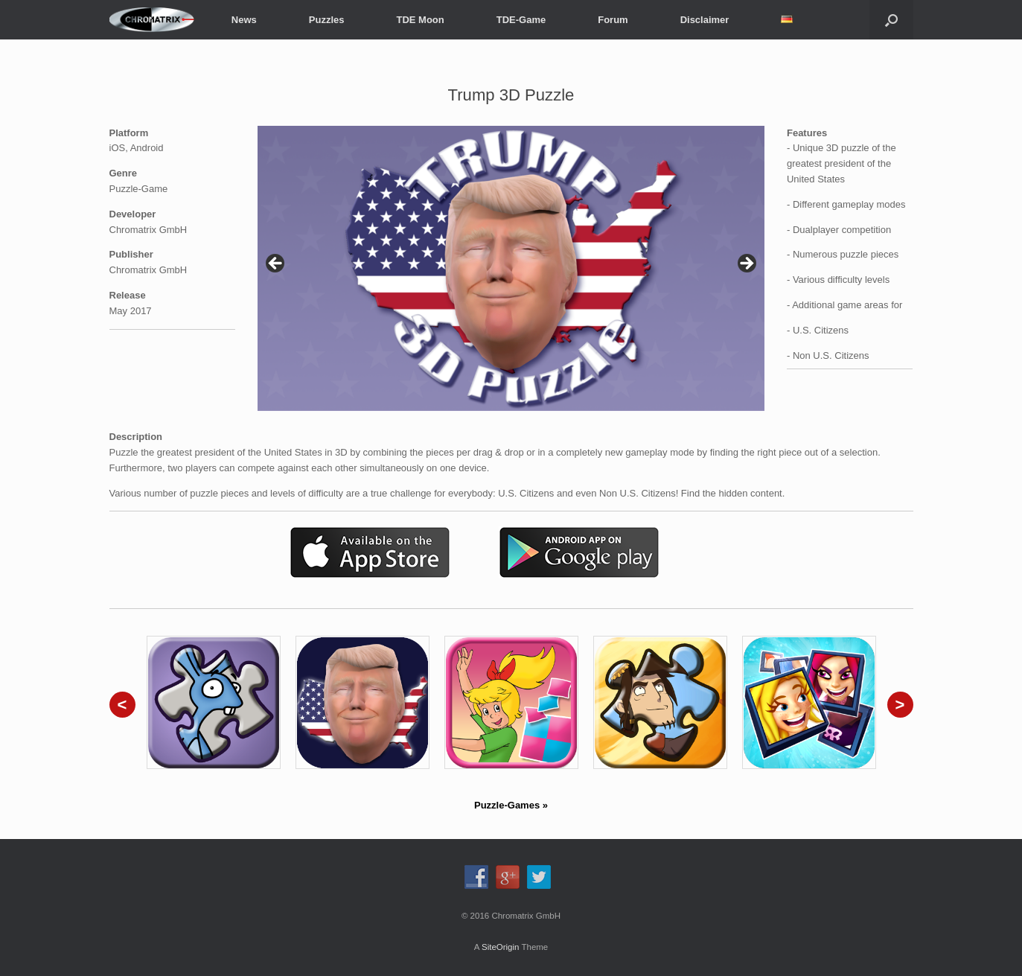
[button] (891, 19)
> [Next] (746, 264)
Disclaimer (704, 19)
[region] (511, 269)
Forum (612, 19)
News (244, 19)
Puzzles (327, 19)
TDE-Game (521, 19)
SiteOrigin (501, 946)
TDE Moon (420, 19)
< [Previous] (276, 264)
